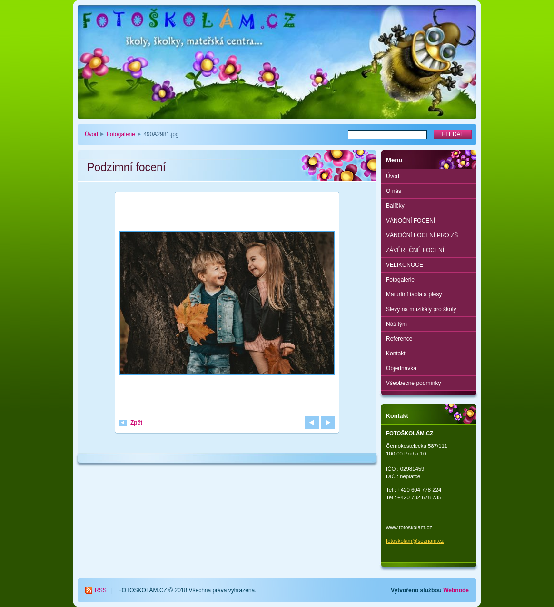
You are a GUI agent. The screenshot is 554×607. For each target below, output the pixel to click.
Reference (399, 338)
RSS (101, 590)
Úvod (91, 134)
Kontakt (396, 353)
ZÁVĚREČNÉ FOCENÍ (415, 250)
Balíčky (395, 205)
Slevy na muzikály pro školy (421, 309)
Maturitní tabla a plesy (414, 294)
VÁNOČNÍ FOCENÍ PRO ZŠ (422, 235)
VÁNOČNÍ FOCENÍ (410, 220)
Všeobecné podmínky (413, 383)
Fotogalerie (121, 134)
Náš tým (396, 324)
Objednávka (401, 368)
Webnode (456, 590)
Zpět (136, 422)
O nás (393, 191)
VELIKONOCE (404, 265)
